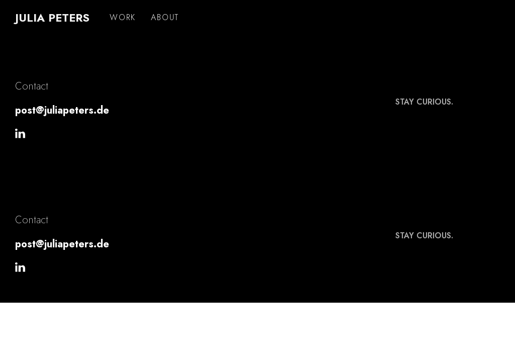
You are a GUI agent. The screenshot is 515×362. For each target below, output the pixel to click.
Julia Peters (52, 17)
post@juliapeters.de (62, 110)
